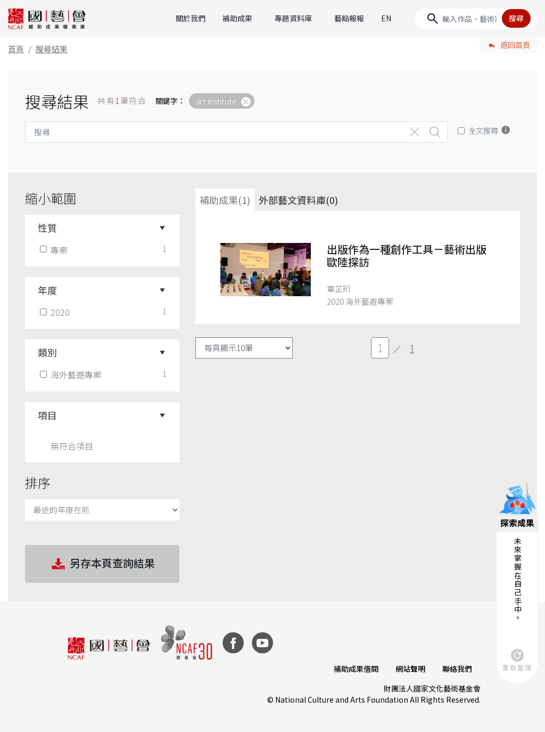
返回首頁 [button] (515, 44)
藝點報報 (349, 18)
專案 (55, 249)
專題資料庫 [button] (293, 18)
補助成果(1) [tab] (225, 200)
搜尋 (516, 18)
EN (386, 18)
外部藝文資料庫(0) (298, 200)
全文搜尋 (483, 130)
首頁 (16, 48)
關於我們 (190, 18)
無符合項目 (72, 446)
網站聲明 (410, 668)
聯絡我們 (457, 668)
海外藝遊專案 (72, 374)
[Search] (476, 19)
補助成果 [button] (237, 18)
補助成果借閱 (356, 668)
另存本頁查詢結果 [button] (102, 564)
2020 (56, 312)
